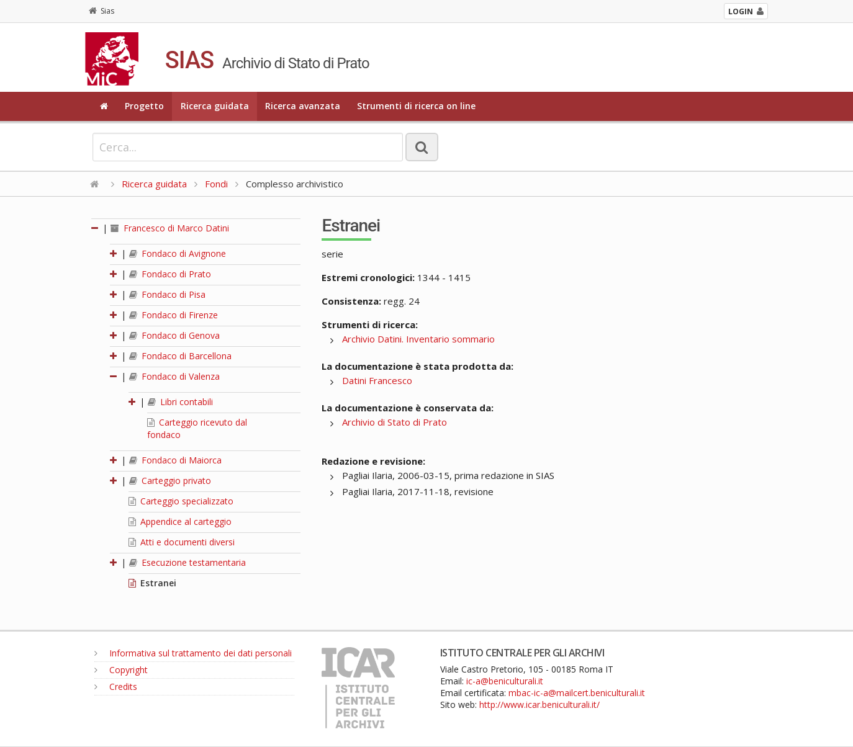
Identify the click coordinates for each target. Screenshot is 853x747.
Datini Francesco (377, 380)
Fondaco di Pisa (167, 294)
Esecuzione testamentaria (187, 562)
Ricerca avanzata (302, 106)
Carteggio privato (170, 480)
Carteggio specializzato (181, 501)
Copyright (121, 670)
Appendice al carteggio (180, 521)
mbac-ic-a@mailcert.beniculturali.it (576, 693)
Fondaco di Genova (174, 335)
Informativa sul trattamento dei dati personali (193, 653)
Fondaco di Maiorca (175, 460)
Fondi (216, 183)
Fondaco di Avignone (177, 253)
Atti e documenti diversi (182, 542)
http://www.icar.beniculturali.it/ (539, 704)
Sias (101, 11)
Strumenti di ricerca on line (416, 106)
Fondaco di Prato (170, 274)
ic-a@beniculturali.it (504, 681)
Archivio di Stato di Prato (394, 422)
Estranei (152, 583)
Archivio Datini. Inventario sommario (418, 339)
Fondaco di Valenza (174, 376)
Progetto (144, 106)
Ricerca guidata (215, 106)
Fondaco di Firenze (173, 315)
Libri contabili (180, 402)
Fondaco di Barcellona (180, 356)
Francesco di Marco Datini (170, 228)
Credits (115, 686)
